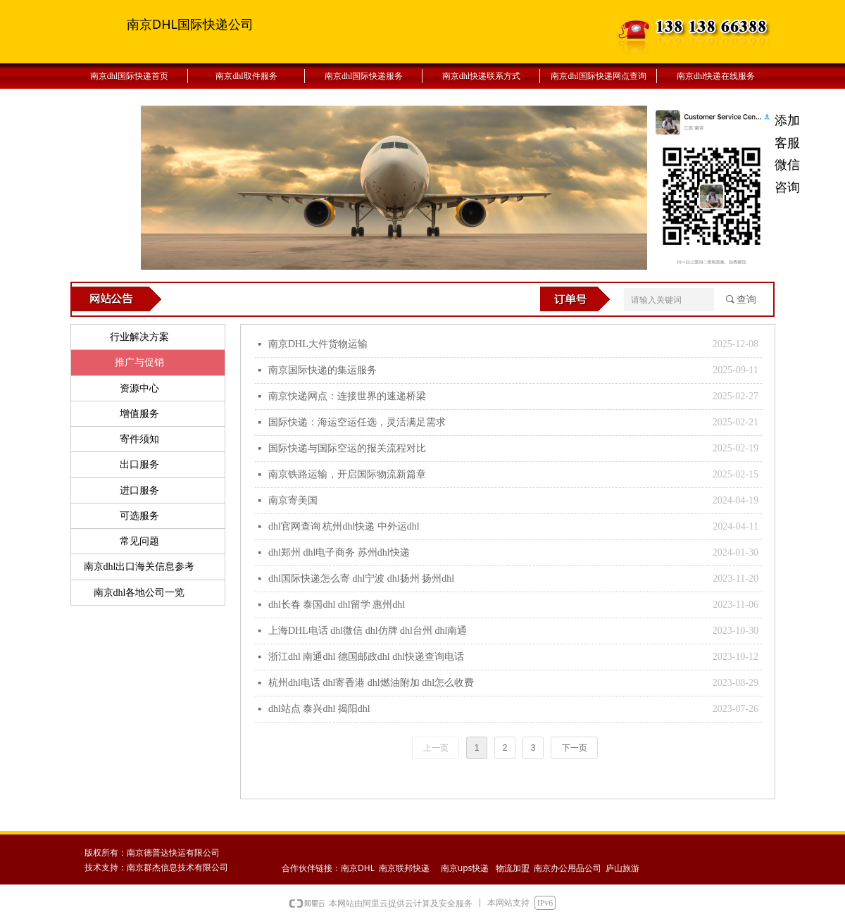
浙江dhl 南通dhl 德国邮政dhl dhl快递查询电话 (366, 656)
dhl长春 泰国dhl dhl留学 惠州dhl (336, 604)
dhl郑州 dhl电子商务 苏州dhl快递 (339, 552)
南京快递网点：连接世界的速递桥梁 (347, 396)
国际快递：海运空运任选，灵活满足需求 (357, 422)
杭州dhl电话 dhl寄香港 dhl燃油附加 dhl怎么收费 (371, 682)
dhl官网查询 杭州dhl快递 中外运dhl (344, 526)
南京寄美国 (293, 500)
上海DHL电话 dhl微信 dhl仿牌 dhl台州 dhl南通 (367, 630)
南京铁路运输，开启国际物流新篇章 (347, 474)
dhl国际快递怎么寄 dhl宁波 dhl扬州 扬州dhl (361, 578)
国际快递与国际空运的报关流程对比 (347, 448)
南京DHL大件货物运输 (318, 344)
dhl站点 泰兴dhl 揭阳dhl (319, 709)
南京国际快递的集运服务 (322, 370)
